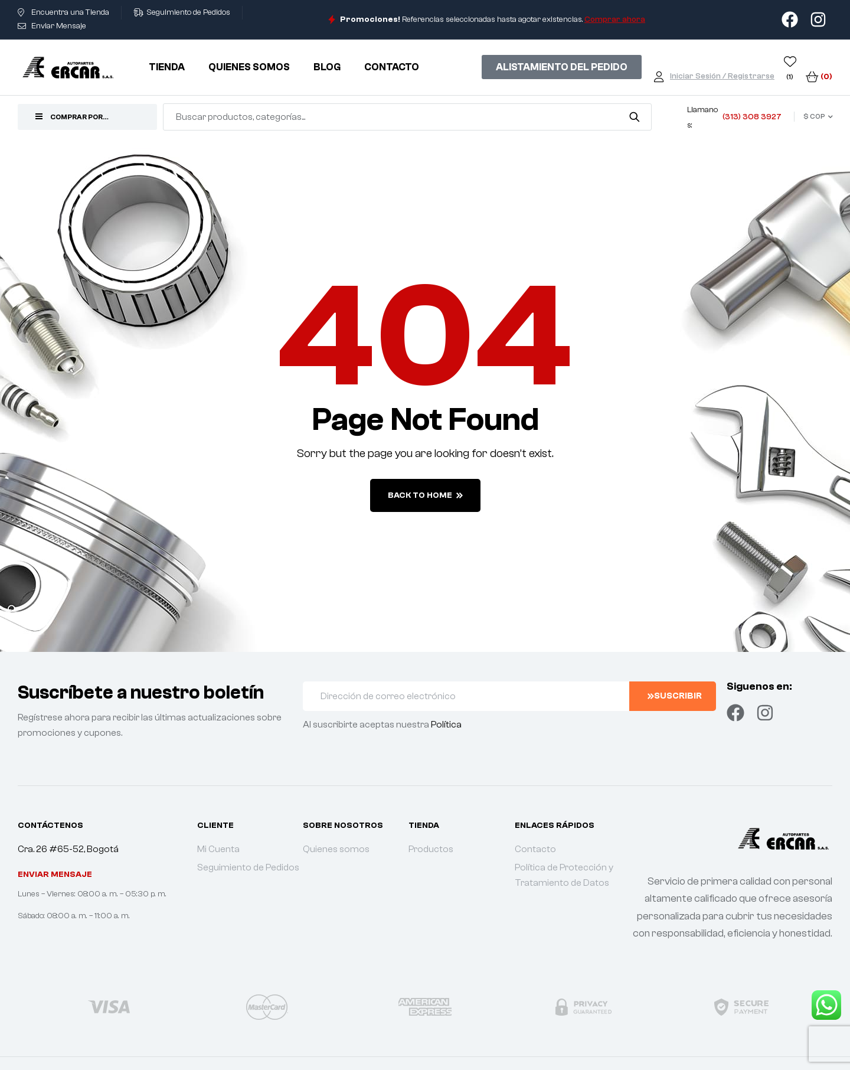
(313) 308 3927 (752, 117)
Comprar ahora (614, 19)
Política (446, 724)
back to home (425, 495)
